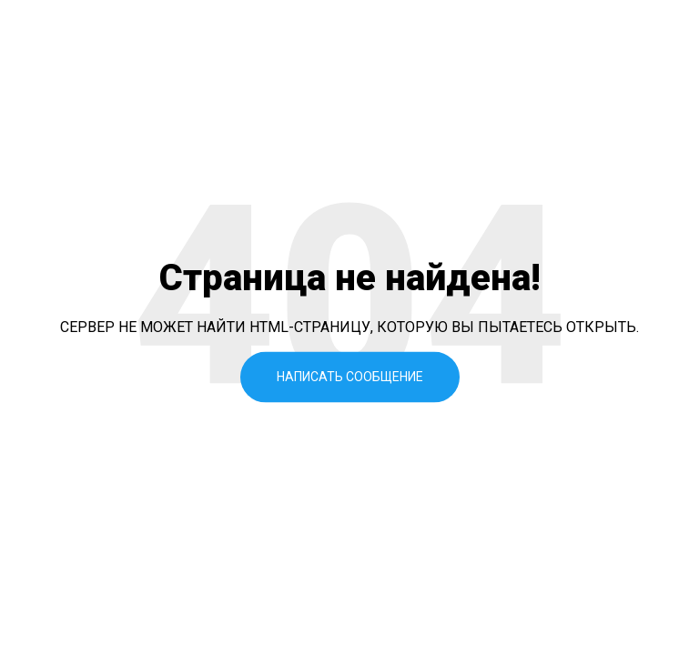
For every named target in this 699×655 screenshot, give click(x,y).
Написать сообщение (350, 376)
